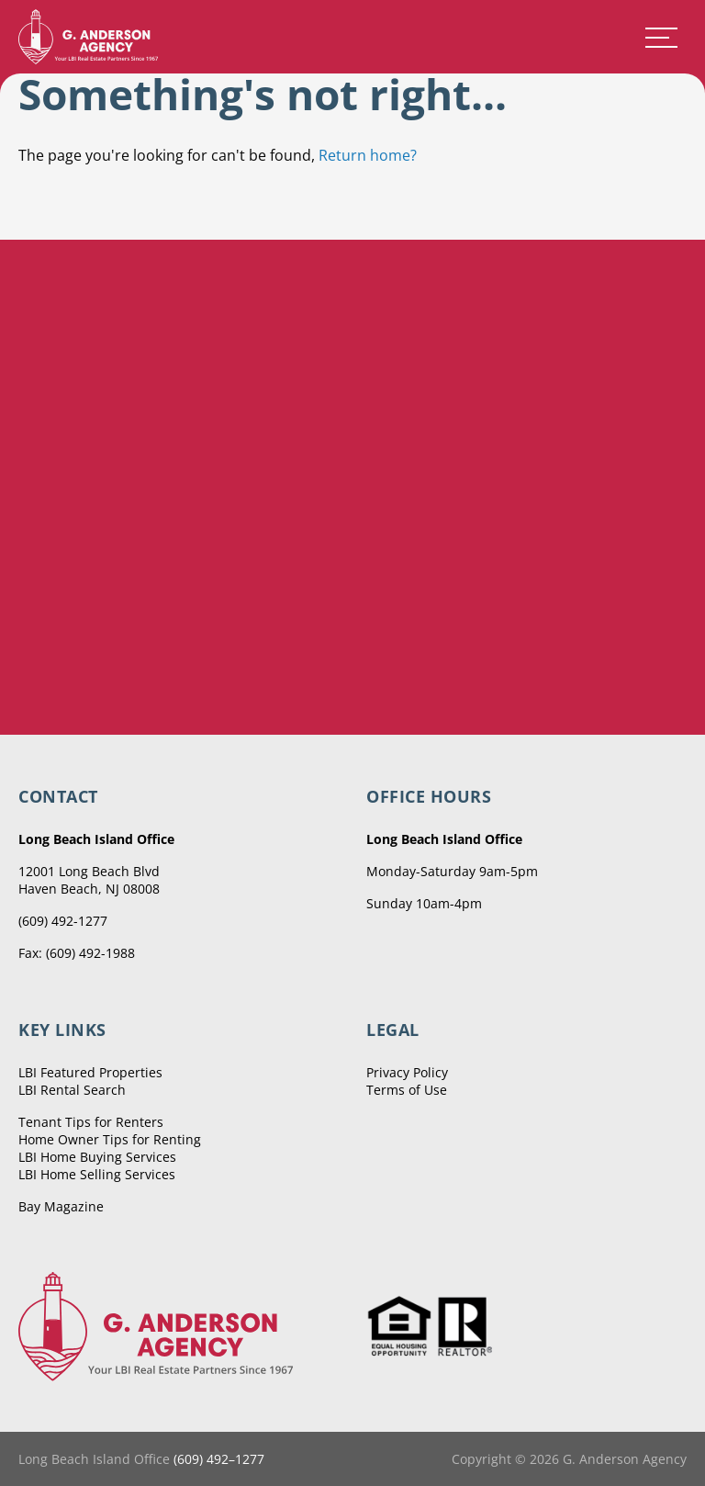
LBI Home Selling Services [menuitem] (96, 1174)
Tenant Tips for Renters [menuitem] (90, 1122)
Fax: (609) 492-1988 (76, 953)
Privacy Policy (407, 1072)
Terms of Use (406, 1089)
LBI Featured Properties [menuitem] (90, 1072)
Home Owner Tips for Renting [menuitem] (109, 1139)
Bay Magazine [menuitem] (61, 1206)
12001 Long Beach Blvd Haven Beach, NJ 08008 (89, 879)
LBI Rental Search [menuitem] (72, 1089)
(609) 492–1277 (218, 1459)
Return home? (368, 155)
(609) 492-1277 (62, 920)
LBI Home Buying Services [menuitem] (97, 1156)
